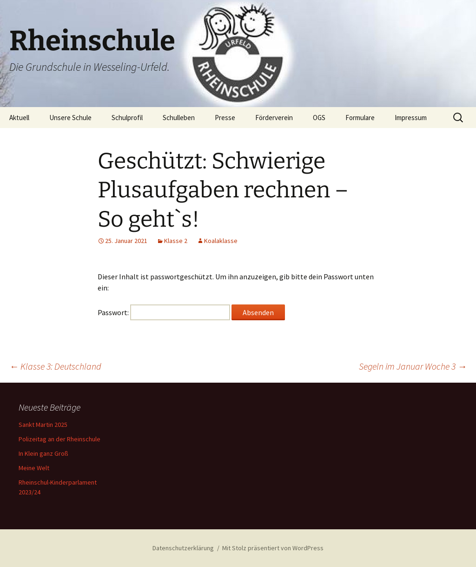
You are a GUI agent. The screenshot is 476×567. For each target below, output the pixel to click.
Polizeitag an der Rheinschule (59, 439)
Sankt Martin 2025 (43, 424)
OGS (319, 117)
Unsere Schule (70, 117)
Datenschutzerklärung (183, 548)
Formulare (360, 117)
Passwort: (164, 312)
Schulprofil (127, 117)
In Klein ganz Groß (43, 453)
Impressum (411, 117)
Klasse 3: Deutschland (55, 366)
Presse (225, 117)
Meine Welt (34, 468)
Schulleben (179, 117)
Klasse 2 (175, 240)
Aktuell (19, 117)
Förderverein (274, 117)
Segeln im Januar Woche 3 (413, 366)
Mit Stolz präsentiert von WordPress (273, 548)
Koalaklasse (221, 240)
